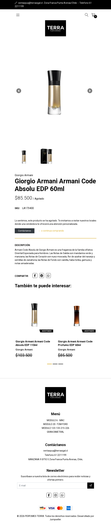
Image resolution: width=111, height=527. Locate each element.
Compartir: (22, 276)
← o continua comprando (51, 230)
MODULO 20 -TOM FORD (55, 424)
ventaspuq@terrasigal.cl (55, 450)
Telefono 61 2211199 (55, 455)
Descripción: (22, 245)
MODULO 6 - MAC (55, 420)
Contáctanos (24, 230)
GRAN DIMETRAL (55, 432)
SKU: (17, 208)
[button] (18, 91)
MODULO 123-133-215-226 (55, 428)
